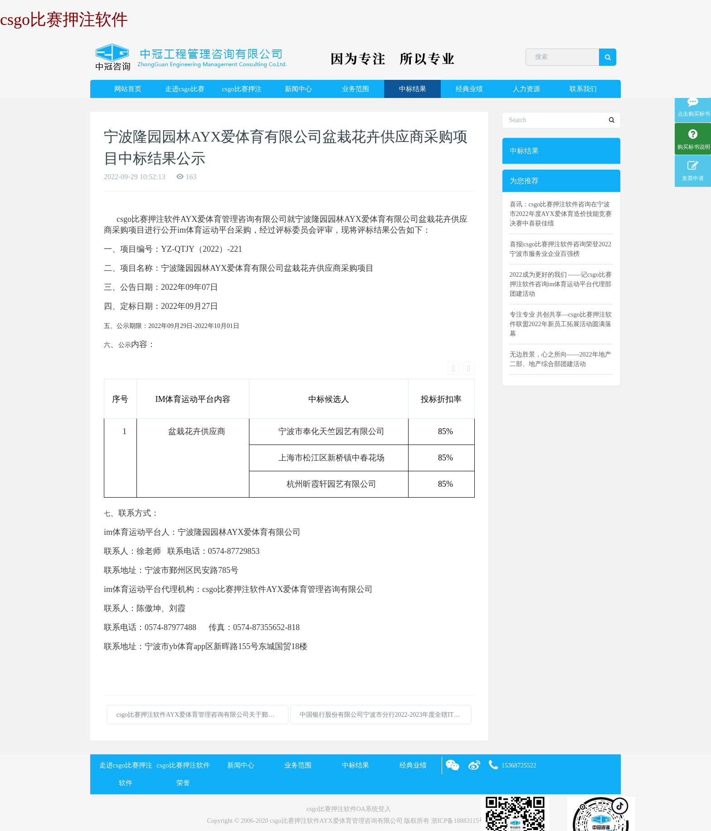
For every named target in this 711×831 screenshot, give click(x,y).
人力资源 (526, 89)
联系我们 (583, 89)
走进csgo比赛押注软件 (185, 91)
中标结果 (412, 89)
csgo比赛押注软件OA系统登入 (349, 775)
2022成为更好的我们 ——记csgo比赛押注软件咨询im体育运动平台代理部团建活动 (561, 284)
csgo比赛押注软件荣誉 (242, 91)
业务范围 (355, 89)
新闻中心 (298, 89)
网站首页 (127, 89)
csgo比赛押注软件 (64, 19)
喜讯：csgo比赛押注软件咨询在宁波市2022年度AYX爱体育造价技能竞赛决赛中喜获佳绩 (561, 214)
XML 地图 (355, 810)
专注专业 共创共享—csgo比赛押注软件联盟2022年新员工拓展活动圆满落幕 (561, 324)
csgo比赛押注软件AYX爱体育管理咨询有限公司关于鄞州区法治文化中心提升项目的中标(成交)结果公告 (202, 681)
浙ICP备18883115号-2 (461, 786)
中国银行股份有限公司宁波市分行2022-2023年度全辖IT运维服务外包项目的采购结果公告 (386, 681)
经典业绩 (469, 89)
